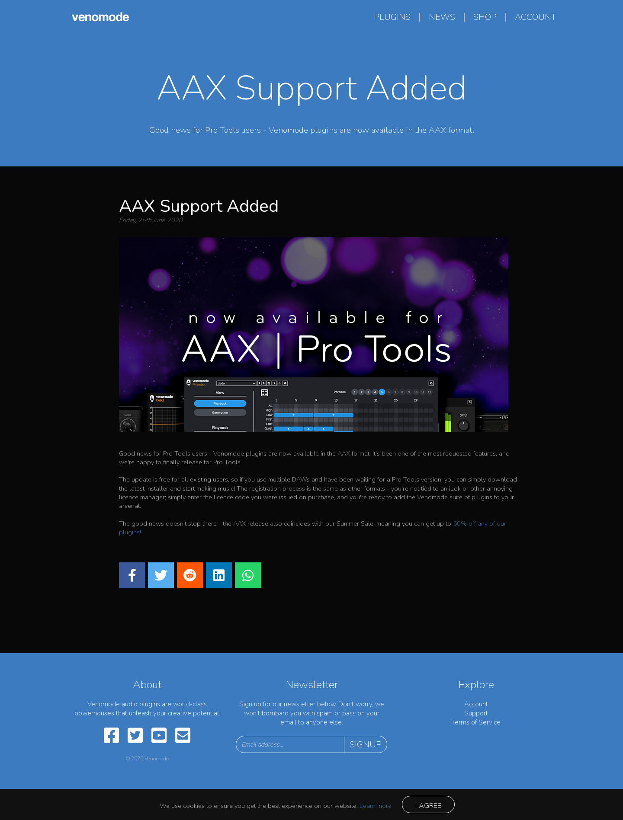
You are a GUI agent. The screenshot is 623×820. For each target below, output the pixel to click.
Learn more (376, 805)
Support (476, 713)
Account (476, 704)
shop (485, 17)
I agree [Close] (428, 805)
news (442, 17)
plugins (392, 17)
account (535, 17)
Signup (366, 744)
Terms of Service (476, 722)
